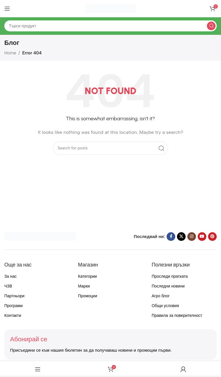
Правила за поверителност (177, 315)
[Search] (110, 25)
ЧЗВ (8, 286)
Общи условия (165, 305)
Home (10, 53)
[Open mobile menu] (7, 8)
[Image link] (40, 236)
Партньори (14, 296)
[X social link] (181, 236)
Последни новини (168, 286)
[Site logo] (110, 8)
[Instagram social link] (191, 236)
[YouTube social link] (202, 236)
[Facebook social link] (171, 236)
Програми (13, 305)
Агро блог (161, 296)
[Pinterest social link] (212, 236)
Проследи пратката (170, 276)
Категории (87, 276)
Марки (84, 286)
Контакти (12, 315)
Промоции (87, 296)
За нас (10, 276)
